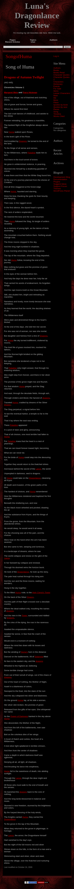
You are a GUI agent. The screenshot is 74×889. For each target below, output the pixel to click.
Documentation (60, 179)
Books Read (59, 72)
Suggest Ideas (59, 184)
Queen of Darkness (19, 716)
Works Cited (59, 116)
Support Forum (60, 186)
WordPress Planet (61, 191)
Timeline (57, 114)
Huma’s (24, 652)
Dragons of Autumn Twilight (24, 77)
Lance (38, 469)
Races (56, 109)
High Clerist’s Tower (41, 592)
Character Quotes (61, 75)
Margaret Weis (11, 92)
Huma (11, 132)
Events (56, 86)
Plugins (56, 182)
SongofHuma (19, 56)
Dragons (23, 141)
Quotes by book (60, 105)
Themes (57, 188)
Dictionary (58, 84)
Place (56, 102)
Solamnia (39, 656)
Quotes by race (60, 107)
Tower (24, 615)
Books (56, 70)
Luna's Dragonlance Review (37, 15)
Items (56, 91)
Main (55, 95)
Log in (56, 56)
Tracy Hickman (30, 92)
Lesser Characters (61, 93)
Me (54, 98)
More (55, 100)
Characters (58, 82)
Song (55, 111)
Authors (57, 68)
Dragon (7, 405)
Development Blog (61, 177)
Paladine (32, 153)
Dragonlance (35, 478)
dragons (46, 398)
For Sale (57, 89)
